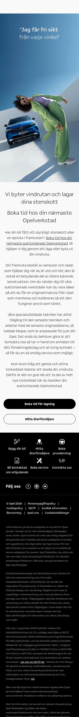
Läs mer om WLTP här (32, 662)
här (33, 679)
